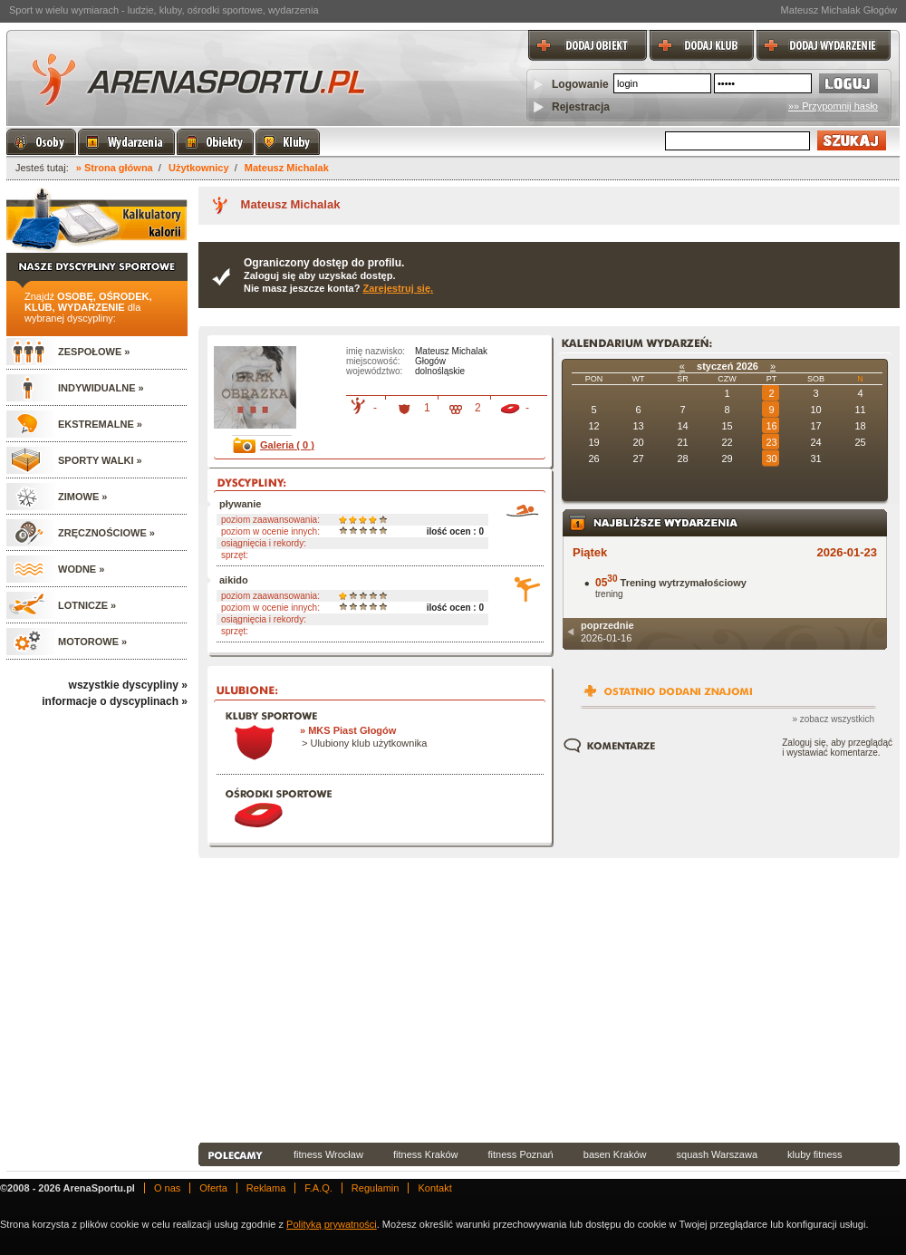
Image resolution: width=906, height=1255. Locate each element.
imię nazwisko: (375, 351)
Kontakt (434, 1188)
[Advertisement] (383, 1003)
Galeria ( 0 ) (287, 444)
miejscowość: (373, 361)
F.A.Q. (318, 1188)
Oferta (213, 1188)
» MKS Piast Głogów (348, 730)
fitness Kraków (425, 1154)
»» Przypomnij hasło (833, 106)
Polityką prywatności (331, 1224)
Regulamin (376, 1188)
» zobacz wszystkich (833, 719)
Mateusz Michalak (287, 167)
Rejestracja (581, 107)
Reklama (265, 1188)
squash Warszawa (717, 1154)
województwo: (374, 371)
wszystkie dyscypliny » (128, 685)
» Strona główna (114, 167)
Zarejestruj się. (397, 288)
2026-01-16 (607, 631)
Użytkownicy (199, 167)
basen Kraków (615, 1154)
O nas (167, 1188)
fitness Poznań (521, 1154)
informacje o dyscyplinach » (115, 701)
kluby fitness (815, 1154)
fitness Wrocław (328, 1154)
